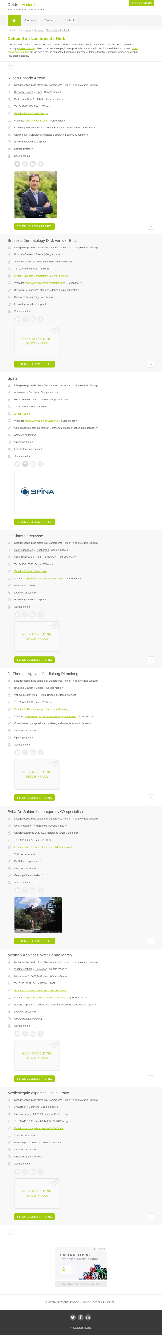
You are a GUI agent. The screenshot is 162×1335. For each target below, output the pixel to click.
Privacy (88, 1327)
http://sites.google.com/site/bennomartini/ (47, 997)
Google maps (53, 92)
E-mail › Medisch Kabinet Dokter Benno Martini (40, 990)
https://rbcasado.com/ (36, 120)
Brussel (40, 687)
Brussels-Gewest (23, 92)
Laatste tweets (23, 148)
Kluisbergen (42, 549)
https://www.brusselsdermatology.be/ (45, 282)
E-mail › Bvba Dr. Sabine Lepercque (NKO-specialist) (43, 847)
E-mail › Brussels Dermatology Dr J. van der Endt (41, 275)
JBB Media (78, 1327)
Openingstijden (24, 442)
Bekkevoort (41, 968)
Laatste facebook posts (28, 449)
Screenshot (58, 120)
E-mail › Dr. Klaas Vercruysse (30, 571)
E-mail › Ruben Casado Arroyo (31, 113)
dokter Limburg (26, 48)
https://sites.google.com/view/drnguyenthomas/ (50, 716)
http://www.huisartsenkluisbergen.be (44, 578)
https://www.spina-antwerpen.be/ (42, 420)
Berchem (34, 392)
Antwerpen (20, 392)
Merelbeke (41, 825)
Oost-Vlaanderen (23, 549)
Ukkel (39, 92)
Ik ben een (141, 3)
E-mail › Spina (22, 413)
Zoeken (49, 20)
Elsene (39, 254)
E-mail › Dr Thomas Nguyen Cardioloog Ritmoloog (42, 709)
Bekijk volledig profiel (34, 226)
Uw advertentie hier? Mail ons (81, 1284)
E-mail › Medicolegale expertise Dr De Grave (38, 1128)
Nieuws (30, 20)
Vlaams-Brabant (23, 968)
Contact (68, 20)
